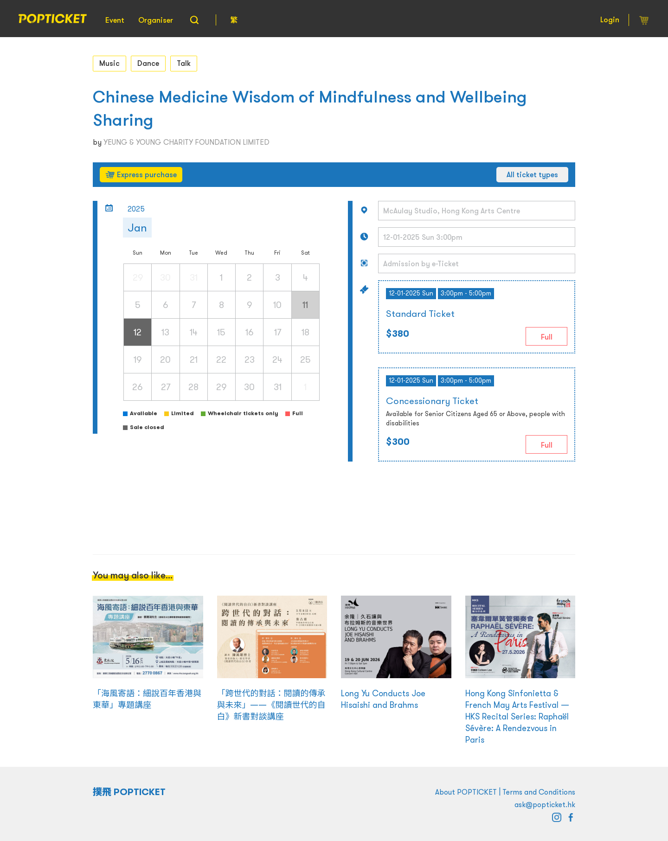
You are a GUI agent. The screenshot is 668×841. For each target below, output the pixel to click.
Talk (184, 63)
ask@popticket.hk (544, 804)
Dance (148, 63)
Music (109, 63)
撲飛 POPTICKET (129, 792)
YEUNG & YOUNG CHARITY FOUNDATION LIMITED (186, 142)
